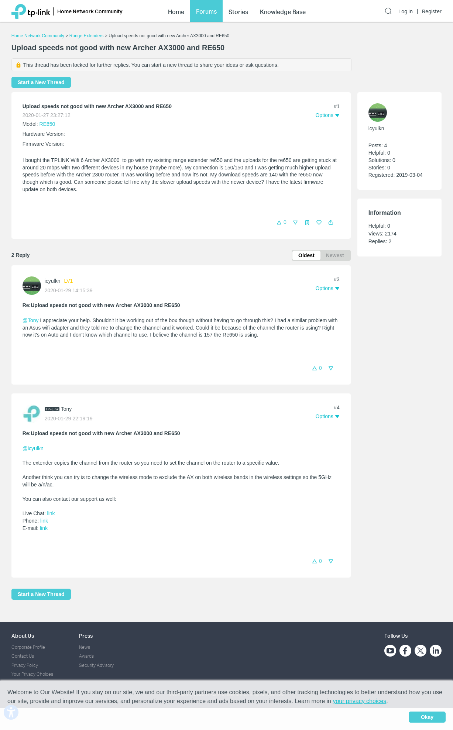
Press (86, 636)
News (84, 647)
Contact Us (22, 656)
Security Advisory (96, 665)
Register (432, 11)
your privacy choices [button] (359, 701)
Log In (405, 11)
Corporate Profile (28, 647)
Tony (66, 409)
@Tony (31, 320)
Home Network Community (37, 35)
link (51, 513)
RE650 (47, 124)
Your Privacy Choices (32, 674)
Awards (86, 656)
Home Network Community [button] (90, 11)
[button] (331, 222)
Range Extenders (86, 35)
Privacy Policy (24, 665)
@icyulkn (33, 448)
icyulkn (53, 281)
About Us (22, 636)
